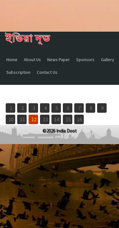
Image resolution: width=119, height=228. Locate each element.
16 (79, 119)
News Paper (58, 59)
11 (22, 119)
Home (11, 59)
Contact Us (47, 72)
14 (56, 119)
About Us (32, 59)
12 (33, 119)
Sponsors (85, 59)
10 (11, 119)
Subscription (18, 72)
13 (45, 119)
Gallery (107, 59)
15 (68, 119)
